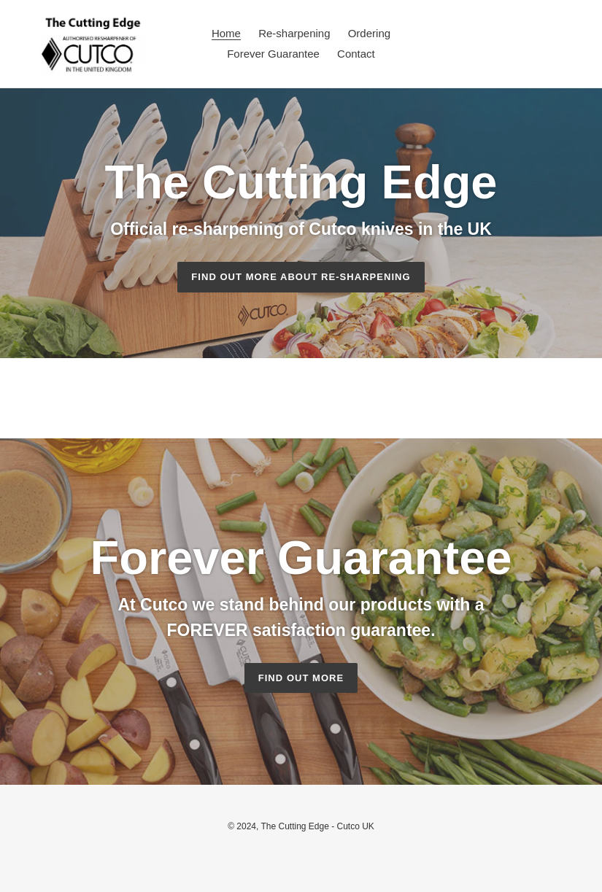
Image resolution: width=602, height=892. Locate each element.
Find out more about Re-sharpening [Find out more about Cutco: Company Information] (300, 276)
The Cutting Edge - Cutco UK (317, 826)
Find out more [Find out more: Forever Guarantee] (301, 677)
